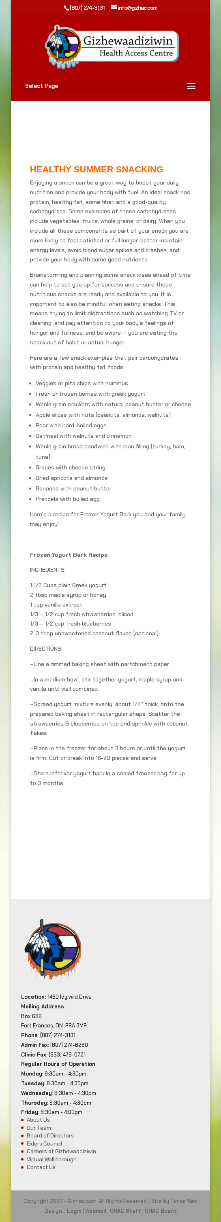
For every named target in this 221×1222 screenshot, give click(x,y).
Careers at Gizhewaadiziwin (61, 1151)
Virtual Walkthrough (52, 1159)
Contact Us (41, 1167)
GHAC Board (161, 1210)
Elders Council (44, 1143)
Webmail (95, 1210)
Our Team (39, 1127)
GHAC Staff (125, 1210)
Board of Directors (50, 1135)
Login (74, 1210)
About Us (38, 1119)
